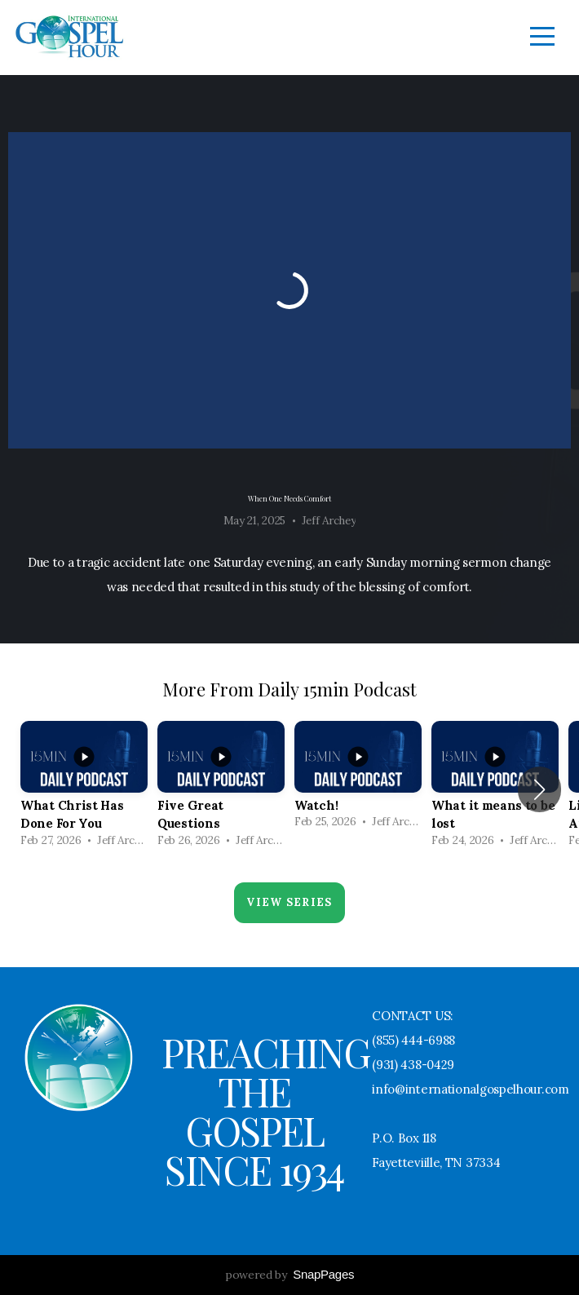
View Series (289, 902)
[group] (84, 789)
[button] (539, 789)
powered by (289, 1274)
